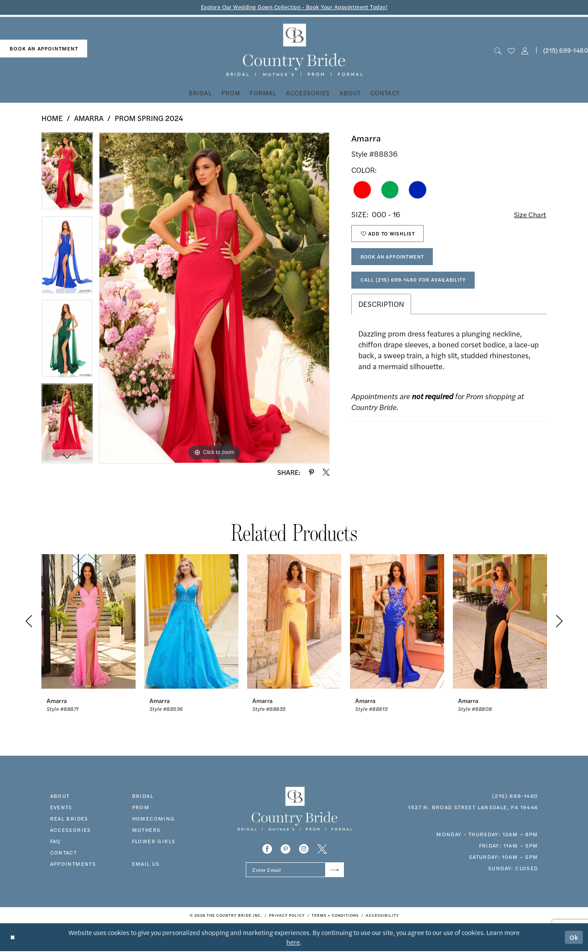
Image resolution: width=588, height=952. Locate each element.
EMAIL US (146, 864)
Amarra (88, 118)
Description (381, 307)
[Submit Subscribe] (334, 870)
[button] (525, 50)
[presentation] (88, 621)
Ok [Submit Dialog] (574, 937)
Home (52, 118)
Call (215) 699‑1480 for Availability (416, 283)
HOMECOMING (153, 818)
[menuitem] (43, 49)
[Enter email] (295, 870)
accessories (70, 830)
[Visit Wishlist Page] (511, 50)
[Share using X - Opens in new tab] (326, 472)
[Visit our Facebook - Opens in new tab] (267, 849)
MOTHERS (146, 830)
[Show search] (497, 50)
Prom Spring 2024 (149, 118)
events (61, 807)
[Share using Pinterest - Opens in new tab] (311, 472)
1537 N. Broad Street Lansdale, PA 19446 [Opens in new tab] (473, 807)
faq (55, 841)
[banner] (294, 50)
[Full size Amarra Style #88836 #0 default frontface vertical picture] (214, 298)
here (293, 942)
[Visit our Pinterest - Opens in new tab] (285, 849)
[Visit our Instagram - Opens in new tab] (304, 849)
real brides (69, 818)
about (60, 796)
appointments (73, 864)
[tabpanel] (67, 174)
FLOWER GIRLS (154, 841)
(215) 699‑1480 (515, 796)
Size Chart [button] (529, 214)
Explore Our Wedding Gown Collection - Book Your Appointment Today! (294, 7)
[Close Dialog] (12, 937)
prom (141, 807)
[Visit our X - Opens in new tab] (322, 849)
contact (63, 852)
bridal (142, 796)
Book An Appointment (395, 259)
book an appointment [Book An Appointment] (44, 49)
